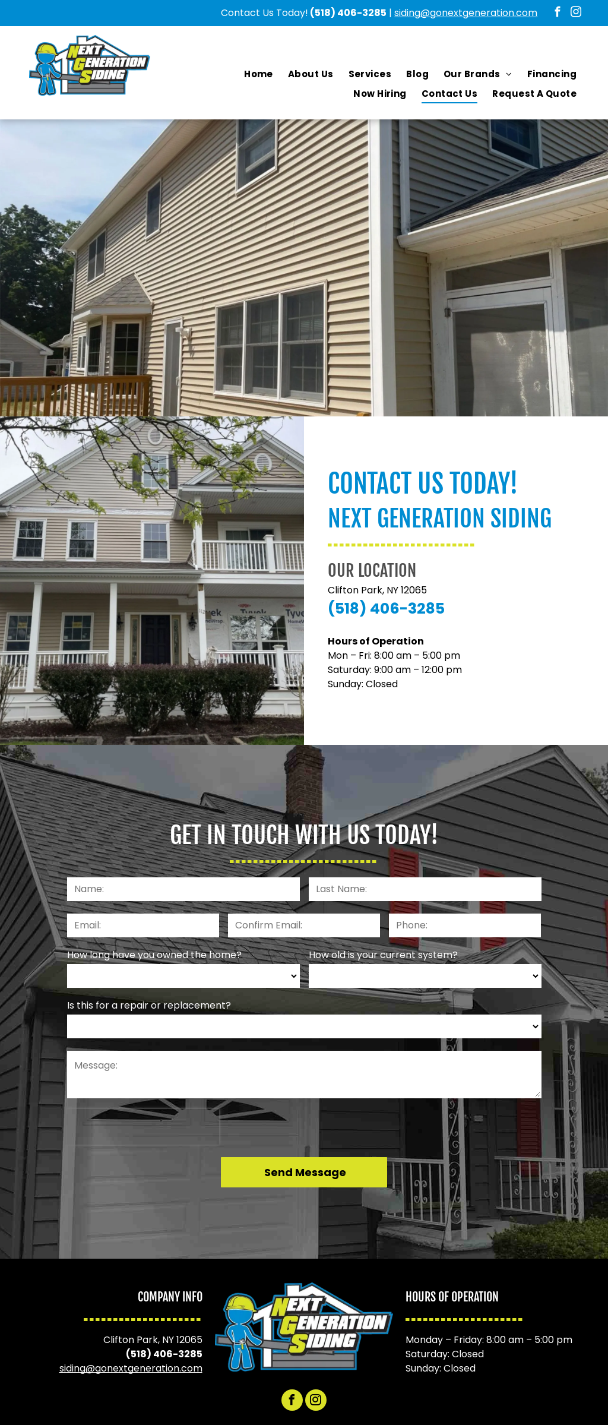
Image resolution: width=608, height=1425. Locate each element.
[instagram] (576, 13)
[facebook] (558, 13)
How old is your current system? (383, 955)
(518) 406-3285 (348, 13)
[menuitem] (259, 74)
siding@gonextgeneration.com (465, 13)
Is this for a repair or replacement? (149, 1005)
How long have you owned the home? (154, 955)
